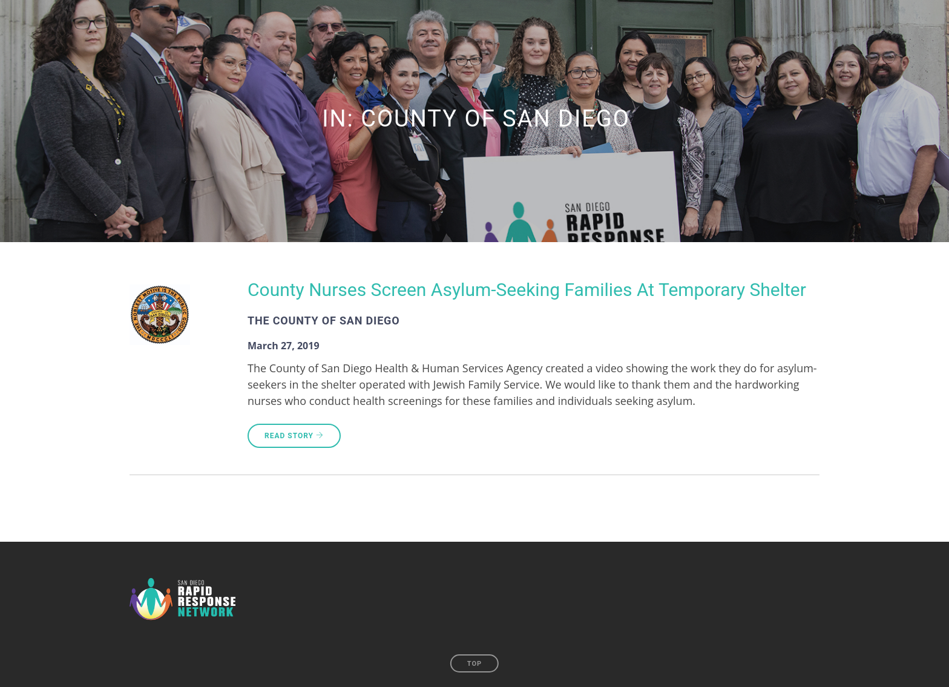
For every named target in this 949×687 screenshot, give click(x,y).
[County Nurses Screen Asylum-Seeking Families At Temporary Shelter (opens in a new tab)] (527, 291)
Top (474, 664)
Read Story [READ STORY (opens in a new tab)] (294, 436)
